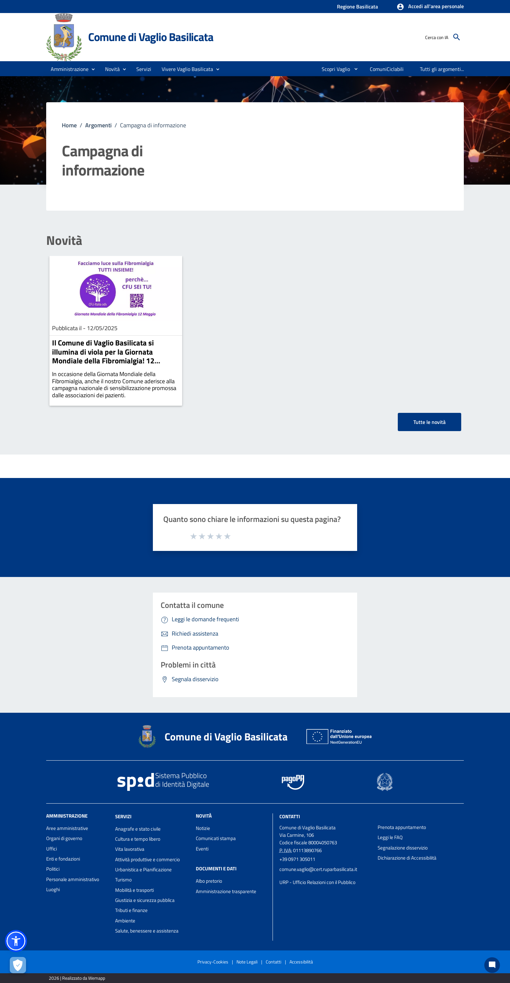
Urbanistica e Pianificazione (143, 869)
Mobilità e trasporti (134, 890)
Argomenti (98, 125)
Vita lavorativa (129, 849)
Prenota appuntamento (402, 827)
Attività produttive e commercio (147, 859)
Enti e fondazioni (63, 859)
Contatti (289, 816)
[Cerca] (457, 37)
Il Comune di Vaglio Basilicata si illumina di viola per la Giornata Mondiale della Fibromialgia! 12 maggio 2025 (103, 356)
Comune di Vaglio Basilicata (150, 37)
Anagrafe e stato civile (138, 829)
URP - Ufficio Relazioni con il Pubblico (317, 882)
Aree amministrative (67, 828)
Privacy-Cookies (212, 961)
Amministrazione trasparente (226, 891)
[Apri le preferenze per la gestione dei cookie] (18, 965)
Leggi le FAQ (390, 837)
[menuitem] (333, 69)
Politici (53, 869)
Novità (64, 240)
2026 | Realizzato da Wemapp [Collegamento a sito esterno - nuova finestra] (77, 978)
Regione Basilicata (357, 6)
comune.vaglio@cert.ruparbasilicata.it (318, 869)
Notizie (203, 828)
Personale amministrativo (72, 879)
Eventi (202, 848)
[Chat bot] (492, 965)
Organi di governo (64, 838)
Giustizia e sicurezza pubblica (145, 900)
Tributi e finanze (131, 910)
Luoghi (53, 889)
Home (69, 125)
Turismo (123, 879)
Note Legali (247, 961)
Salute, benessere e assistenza (147, 930)
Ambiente (125, 920)
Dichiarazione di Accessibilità (407, 858)
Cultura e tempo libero (137, 839)
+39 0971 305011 (297, 859)
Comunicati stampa (216, 838)
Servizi (123, 816)
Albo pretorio (209, 881)
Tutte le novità (429, 422)
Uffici (51, 848)
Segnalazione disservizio (403, 847)
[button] (430, 7)
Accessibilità (301, 961)
